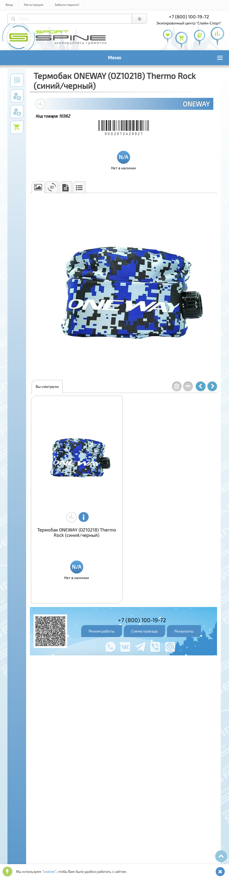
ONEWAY (196, 104)
